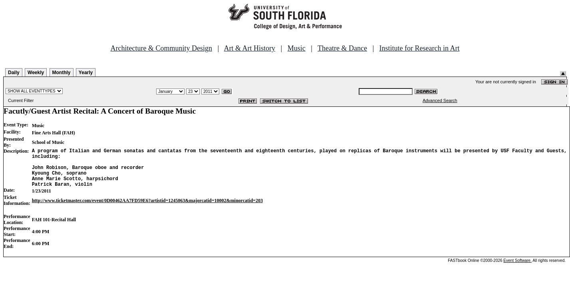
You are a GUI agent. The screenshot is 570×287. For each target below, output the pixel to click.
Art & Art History (250, 48)
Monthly (61, 72)
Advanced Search (440, 100)
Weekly (36, 72)
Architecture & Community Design (161, 48)
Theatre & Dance (342, 48)
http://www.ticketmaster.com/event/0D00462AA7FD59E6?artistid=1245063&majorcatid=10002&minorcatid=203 (147, 209)
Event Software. (517, 269)
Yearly (86, 72)
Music (297, 48)
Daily (14, 72)
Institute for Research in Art (419, 48)
